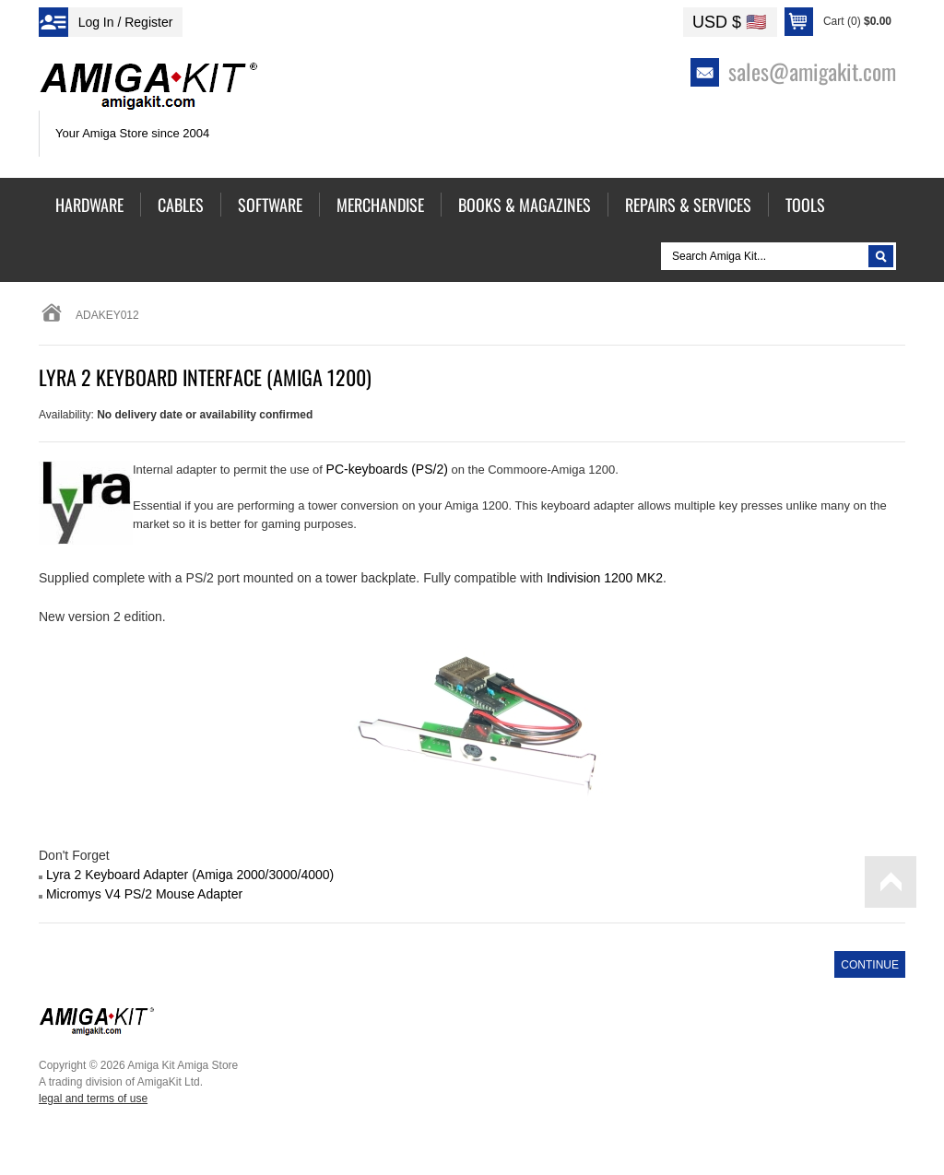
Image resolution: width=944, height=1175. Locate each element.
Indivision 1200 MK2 (605, 577)
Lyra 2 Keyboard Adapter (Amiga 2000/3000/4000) (190, 874)
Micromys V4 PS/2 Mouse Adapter (144, 894)
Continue (870, 964)
